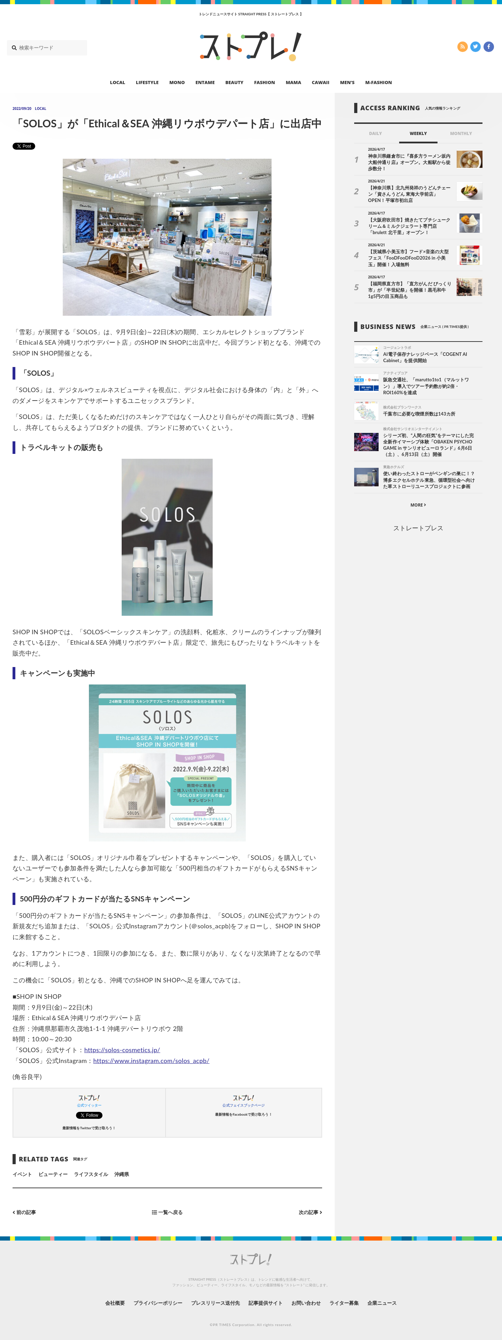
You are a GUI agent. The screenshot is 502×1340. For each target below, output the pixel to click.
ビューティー (53, 1174)
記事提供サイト (266, 1303)
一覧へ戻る (167, 1212)
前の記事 (24, 1212)
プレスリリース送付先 (215, 1303)
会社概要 (115, 1303)
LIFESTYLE (147, 82)
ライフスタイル (91, 1174)
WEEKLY (418, 133)
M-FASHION (378, 82)
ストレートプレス (418, 528)
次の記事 (310, 1212)
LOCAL (118, 82)
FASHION (264, 82)
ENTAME (205, 82)
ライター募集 (344, 1303)
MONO (177, 82)
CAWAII (320, 82)
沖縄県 (121, 1174)
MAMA (293, 82)
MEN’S (347, 82)
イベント (22, 1174)
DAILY (375, 133)
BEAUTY (235, 82)
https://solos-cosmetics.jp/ (122, 1050)
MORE (418, 505)
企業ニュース (382, 1303)
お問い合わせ (306, 1303)
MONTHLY (461, 133)
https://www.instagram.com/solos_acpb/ (151, 1060)
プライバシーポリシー (158, 1303)
